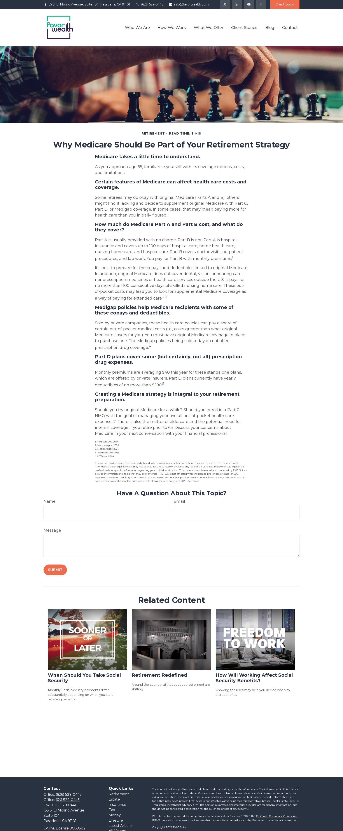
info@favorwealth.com (189, 4)
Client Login (285, 4)
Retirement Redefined (159, 675)
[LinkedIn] (237, 4)
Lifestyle (116, 820)
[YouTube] (249, 4)
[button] (137, 27)
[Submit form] (55, 570)
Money (115, 815)
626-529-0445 (68, 800)
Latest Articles (121, 826)
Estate (114, 799)
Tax (112, 810)
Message (52, 530)
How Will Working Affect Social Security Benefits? (254, 677)
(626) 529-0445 (149, 4)
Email (179, 501)
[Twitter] (225, 4)
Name (50, 501)
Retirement (119, 794)
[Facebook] (261, 4)
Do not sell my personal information (275, 820)
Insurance (117, 805)
